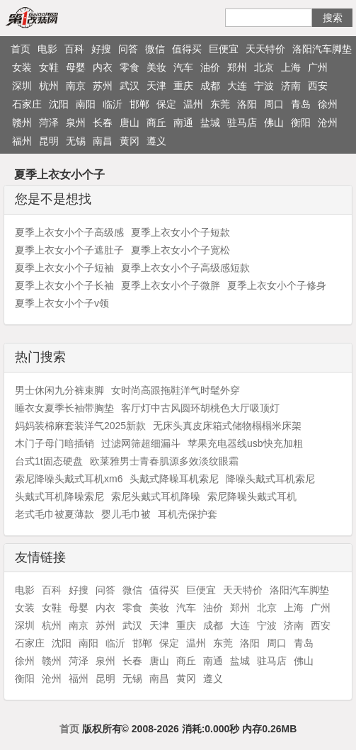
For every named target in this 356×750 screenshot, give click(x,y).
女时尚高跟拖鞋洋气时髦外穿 (175, 390)
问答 (128, 49)
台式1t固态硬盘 (49, 461)
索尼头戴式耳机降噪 (155, 496)
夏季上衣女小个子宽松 (180, 250)
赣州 (22, 122)
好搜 (101, 49)
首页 (20, 49)
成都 (210, 85)
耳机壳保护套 (187, 514)
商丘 (156, 122)
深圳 (22, 85)
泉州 (76, 122)
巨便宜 (224, 49)
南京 (76, 85)
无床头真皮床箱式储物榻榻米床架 (227, 425)
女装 (22, 67)
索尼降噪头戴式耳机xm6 (68, 478)
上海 (291, 67)
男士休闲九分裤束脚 (59, 390)
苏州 (103, 85)
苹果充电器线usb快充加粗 (245, 443)
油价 (210, 67)
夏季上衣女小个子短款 (180, 232)
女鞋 (49, 67)
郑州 (237, 67)
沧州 (328, 122)
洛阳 (247, 104)
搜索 (333, 17)
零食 (129, 67)
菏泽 (49, 122)
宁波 (264, 85)
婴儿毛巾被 (126, 514)
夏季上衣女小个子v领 (62, 303)
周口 (274, 104)
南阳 (86, 104)
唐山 (129, 122)
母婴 (76, 67)
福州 (22, 141)
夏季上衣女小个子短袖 (64, 267)
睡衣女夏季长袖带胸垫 (64, 408)
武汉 (129, 85)
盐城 (210, 122)
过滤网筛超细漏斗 (140, 443)
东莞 (220, 104)
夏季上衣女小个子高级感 (69, 232)
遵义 (156, 141)
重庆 (183, 85)
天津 (156, 85)
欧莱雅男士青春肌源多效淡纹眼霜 (164, 461)
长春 (103, 122)
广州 (318, 67)
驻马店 (242, 122)
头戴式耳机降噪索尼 (59, 496)
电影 (47, 49)
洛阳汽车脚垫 (322, 49)
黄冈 (129, 141)
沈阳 (59, 104)
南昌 (103, 141)
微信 (155, 49)
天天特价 (265, 49)
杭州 (49, 85)
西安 (318, 85)
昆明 (49, 141)
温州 (193, 104)
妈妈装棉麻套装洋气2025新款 (80, 425)
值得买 (187, 49)
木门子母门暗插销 (54, 443)
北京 (264, 67)
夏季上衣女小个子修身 (276, 285)
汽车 (183, 67)
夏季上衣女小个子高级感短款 (185, 267)
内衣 (103, 67)
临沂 (112, 104)
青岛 (301, 104)
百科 (74, 49)
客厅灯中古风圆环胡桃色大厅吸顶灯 (200, 408)
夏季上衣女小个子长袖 (64, 285)
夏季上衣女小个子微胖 (170, 285)
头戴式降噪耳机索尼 (174, 478)
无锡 (76, 141)
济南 (291, 85)
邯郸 (139, 104)
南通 (183, 122)
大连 (237, 85)
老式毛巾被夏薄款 (54, 514)
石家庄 (27, 104)
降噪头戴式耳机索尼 (270, 478)
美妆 (156, 67)
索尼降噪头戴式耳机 (252, 496)
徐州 (328, 104)
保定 (166, 104)
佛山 (274, 122)
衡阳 (301, 122)
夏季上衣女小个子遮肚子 (69, 250)
